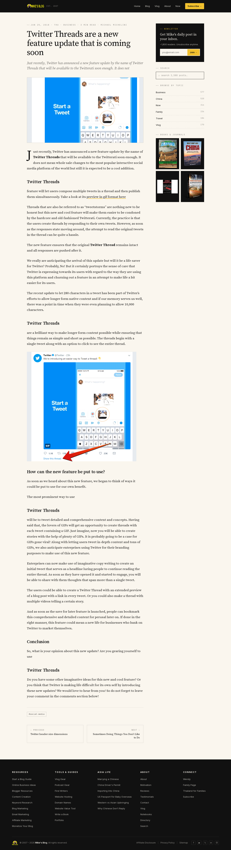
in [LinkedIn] (211, 842)
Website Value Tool (65, 808)
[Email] (173, 52)
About (167, 6)
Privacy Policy (167, 842)
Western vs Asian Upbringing (113, 802)
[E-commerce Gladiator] (167, 153)
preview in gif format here (106, 197)
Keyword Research (22, 802)
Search (144, 826)
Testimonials (147, 796)
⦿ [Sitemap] (217, 842)
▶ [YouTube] (199, 842)
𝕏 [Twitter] (205, 842)
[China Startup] (167, 186)
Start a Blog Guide (22, 779)
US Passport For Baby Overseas (115, 796)
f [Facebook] (193, 842)
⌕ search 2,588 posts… (172, 75)
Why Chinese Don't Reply (111, 808)
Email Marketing (20, 814)
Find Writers (61, 790)
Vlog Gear (60, 779)
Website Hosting (63, 796)
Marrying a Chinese (108, 779)
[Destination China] (192, 153)
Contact (144, 802)
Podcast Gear (62, 785)
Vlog (157, 6)
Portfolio (59, 820)
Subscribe (188, 796)
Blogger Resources (22, 790)
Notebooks (146, 814)
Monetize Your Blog (22, 826)
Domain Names (63, 802)
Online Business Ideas (24, 785)
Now (177, 6)
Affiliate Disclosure (146, 842)
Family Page (189, 785)
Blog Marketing (20, 808)
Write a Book (62, 814)
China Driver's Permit (109, 785)
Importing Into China (108, 790)
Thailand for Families (194, 790)
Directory (145, 820)
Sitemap (183, 842)
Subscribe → (195, 6)
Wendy (186, 779)
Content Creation (21, 796)
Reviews (144, 790)
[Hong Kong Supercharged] (192, 186)
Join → (193, 52)
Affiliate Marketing (22, 820)
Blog (147, 6)
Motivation (145, 785)
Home (137, 6)
